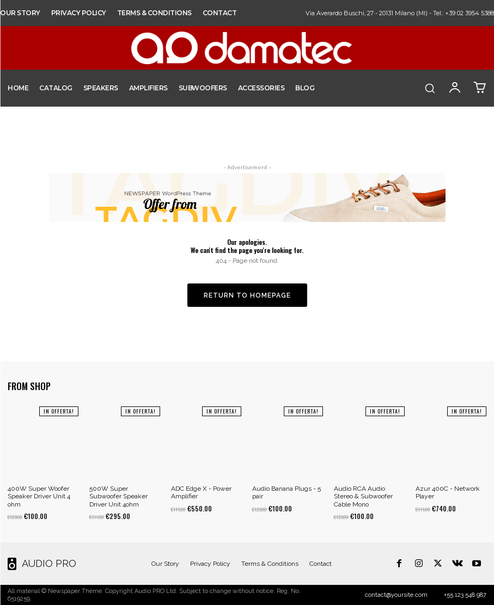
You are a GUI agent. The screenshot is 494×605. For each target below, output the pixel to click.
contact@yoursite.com (396, 594)
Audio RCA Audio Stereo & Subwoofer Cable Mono (363, 496)
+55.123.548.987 (465, 594)
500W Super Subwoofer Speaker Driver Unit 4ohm (118, 496)
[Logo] (37, 564)
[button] (430, 88)
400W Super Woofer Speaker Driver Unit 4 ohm (39, 496)
